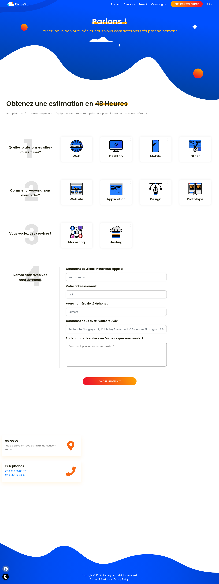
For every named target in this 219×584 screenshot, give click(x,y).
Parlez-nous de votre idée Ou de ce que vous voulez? (104, 338)
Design (155, 199)
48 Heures (111, 104)
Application (116, 199)
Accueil (115, 4)
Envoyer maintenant (110, 381)
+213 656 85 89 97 (15, 471)
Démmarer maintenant (187, 4)
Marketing (76, 242)
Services (129, 4)
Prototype (195, 199)
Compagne (158, 4)
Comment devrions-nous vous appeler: (95, 269)
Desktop (116, 156)
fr (209, 4)
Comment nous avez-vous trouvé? (92, 321)
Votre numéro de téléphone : (87, 303)
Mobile (155, 156)
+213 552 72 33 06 (15, 475)
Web (76, 156)
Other (195, 156)
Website (76, 199)
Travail (143, 4)
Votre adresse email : (81, 286)
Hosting (116, 242)
